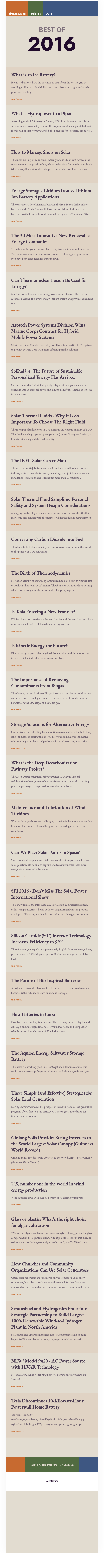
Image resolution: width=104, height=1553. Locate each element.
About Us (52, 1543)
